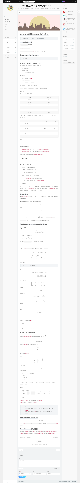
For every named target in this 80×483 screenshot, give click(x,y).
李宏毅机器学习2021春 (56, 8)
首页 (20, 12)
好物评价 (11, 50)
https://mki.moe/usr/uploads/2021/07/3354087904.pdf (35, 38)
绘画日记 (11, 52)
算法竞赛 (11, 40)
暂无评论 (42, 8)
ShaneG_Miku (22, 8)
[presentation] (31, 65)
